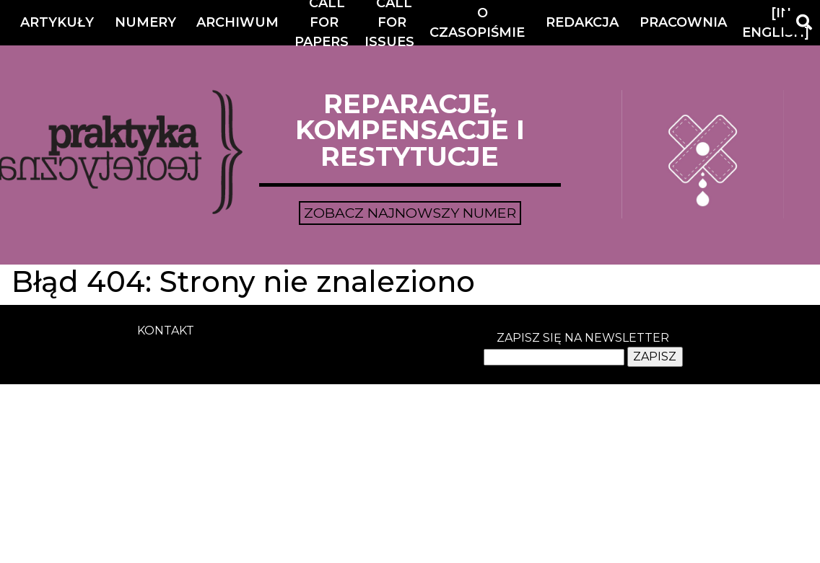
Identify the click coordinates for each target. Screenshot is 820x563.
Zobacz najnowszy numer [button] (410, 212)
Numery (145, 22)
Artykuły (57, 22)
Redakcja (582, 22)
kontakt (165, 330)
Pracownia (683, 22)
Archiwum (237, 22)
